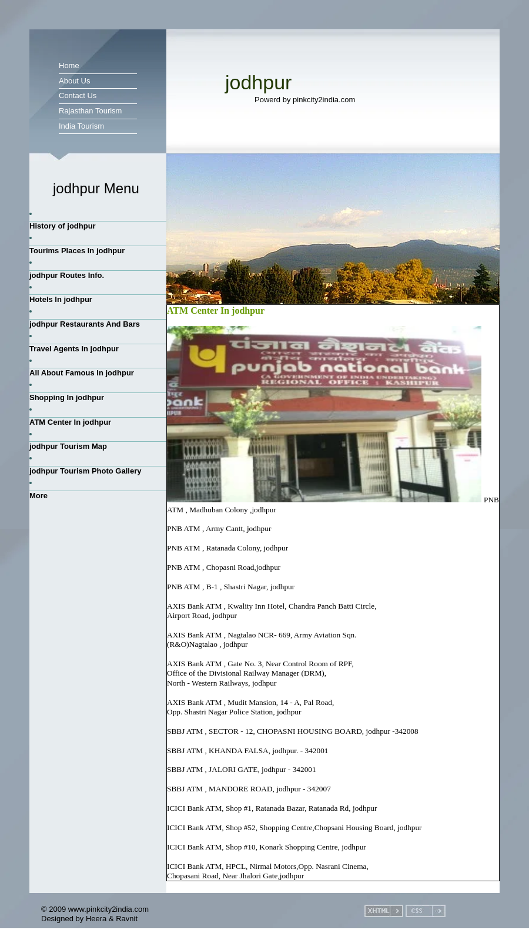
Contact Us (77, 95)
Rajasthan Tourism (90, 110)
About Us (74, 80)
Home (69, 65)
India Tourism (81, 126)
